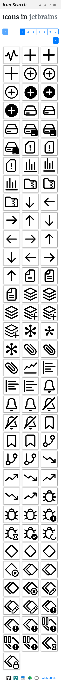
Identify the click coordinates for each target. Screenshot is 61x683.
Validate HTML (49, 677)
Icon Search (15, 4)
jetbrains (43, 16)
